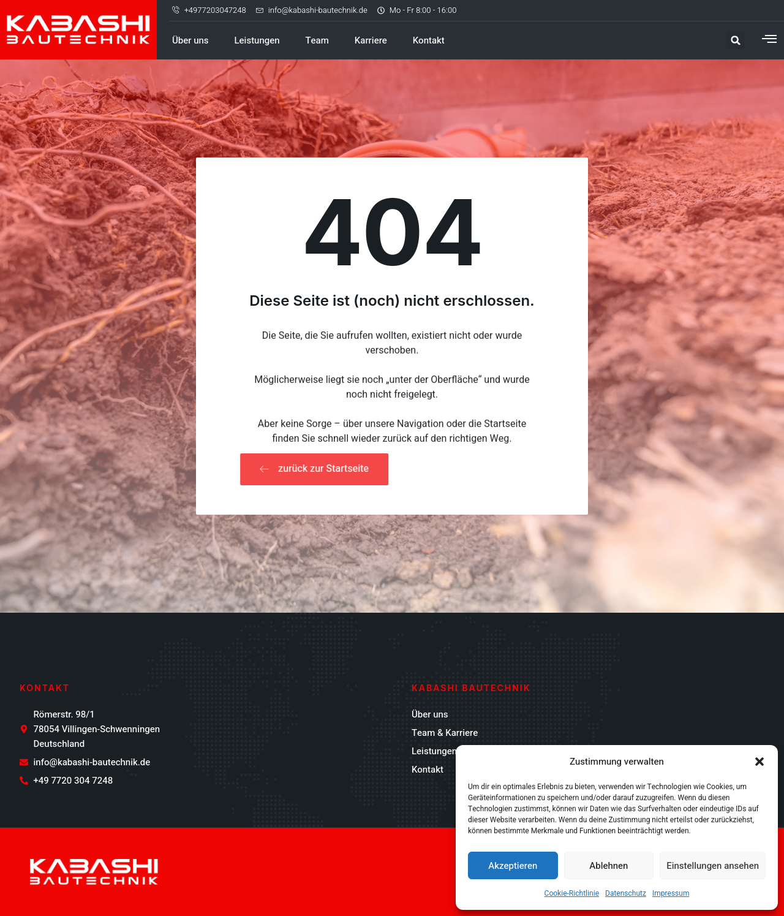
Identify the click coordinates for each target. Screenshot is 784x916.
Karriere (371, 40)
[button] (759, 761)
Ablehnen (608, 865)
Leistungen (257, 40)
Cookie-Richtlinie (572, 893)
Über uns (190, 40)
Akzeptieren (512, 865)
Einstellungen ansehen (712, 865)
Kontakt (429, 40)
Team (317, 40)
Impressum (670, 893)
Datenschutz (625, 893)
